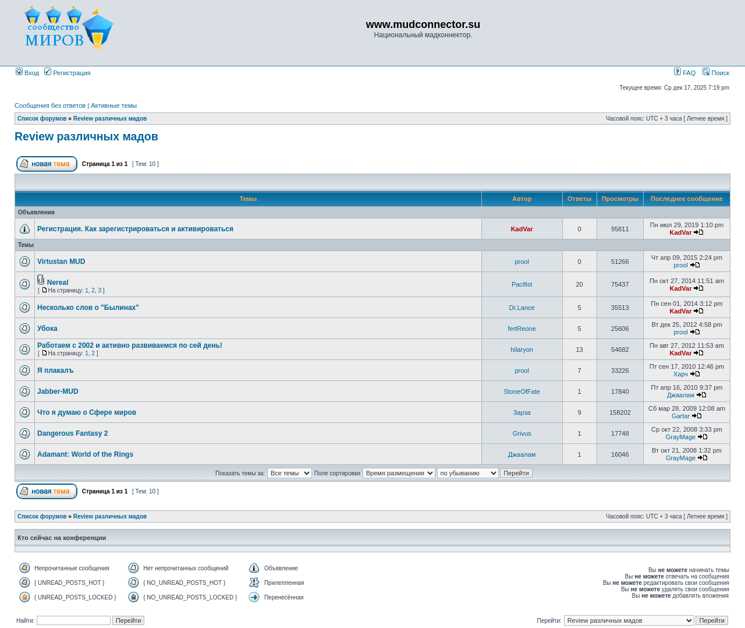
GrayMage (681, 436)
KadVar (522, 228)
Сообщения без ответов (50, 105)
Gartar (681, 415)
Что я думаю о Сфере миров (86, 412)
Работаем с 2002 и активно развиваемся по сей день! (129, 345)
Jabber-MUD (58, 391)
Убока (47, 328)
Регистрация (67, 72)
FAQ (685, 72)
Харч (680, 374)
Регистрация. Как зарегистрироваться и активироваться (135, 229)
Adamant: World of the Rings (85, 454)
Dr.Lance (522, 307)
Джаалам (680, 394)
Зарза (522, 412)
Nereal (58, 282)
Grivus (522, 433)
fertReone (521, 328)
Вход (27, 72)
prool (521, 261)
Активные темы (114, 105)
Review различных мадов (110, 118)
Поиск (716, 72)
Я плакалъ (55, 370)
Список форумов (42, 118)
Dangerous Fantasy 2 (72, 433)
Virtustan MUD (61, 261)
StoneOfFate (521, 391)
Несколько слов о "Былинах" (88, 308)
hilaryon (521, 349)
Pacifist (522, 284)
